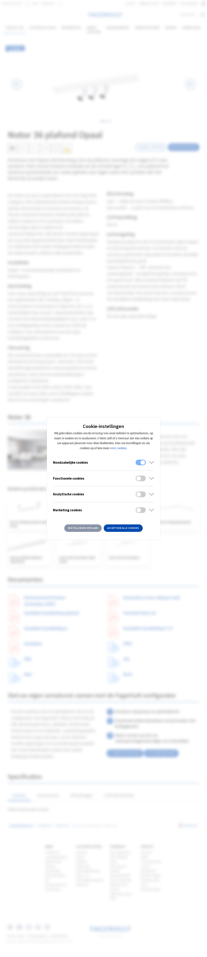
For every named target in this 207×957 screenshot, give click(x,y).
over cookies (118, 448)
